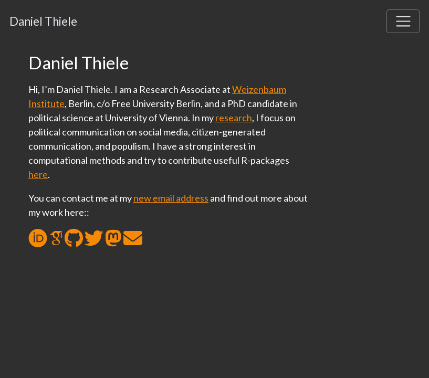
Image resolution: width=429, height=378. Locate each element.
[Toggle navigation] (403, 21)
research (233, 117)
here (38, 174)
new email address (170, 198)
